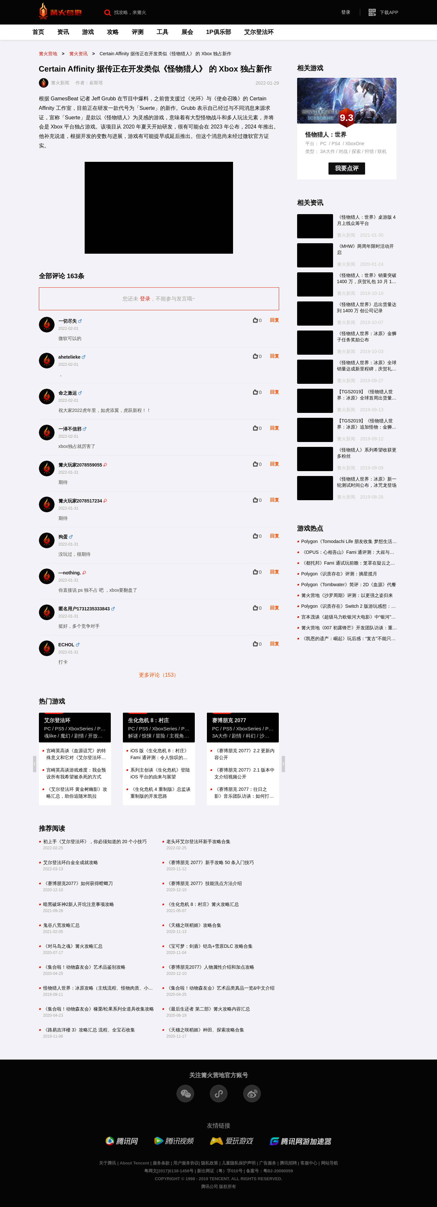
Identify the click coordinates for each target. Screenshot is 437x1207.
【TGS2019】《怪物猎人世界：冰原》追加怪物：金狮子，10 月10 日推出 (365, 424)
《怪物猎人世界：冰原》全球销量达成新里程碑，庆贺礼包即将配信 (366, 366)
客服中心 (308, 1163)
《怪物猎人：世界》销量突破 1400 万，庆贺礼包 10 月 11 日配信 (366, 279)
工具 (162, 32)
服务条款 (161, 1163)
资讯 (63, 32)
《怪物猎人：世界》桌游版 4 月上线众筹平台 (366, 220)
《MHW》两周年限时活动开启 (365, 249)
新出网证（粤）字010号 (220, 1170)
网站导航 (329, 1163)
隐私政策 (209, 1163)
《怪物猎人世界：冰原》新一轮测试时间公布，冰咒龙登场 (366, 482)
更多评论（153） (159, 675)
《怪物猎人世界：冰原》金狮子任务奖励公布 (366, 337)
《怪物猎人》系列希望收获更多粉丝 (366, 453)
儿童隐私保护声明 (239, 1163)
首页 (38, 32)
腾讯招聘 (288, 1163)
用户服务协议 (186, 1163)
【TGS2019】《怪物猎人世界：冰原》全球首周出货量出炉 (366, 395)
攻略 (113, 32)
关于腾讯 (107, 1163)
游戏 (88, 32)
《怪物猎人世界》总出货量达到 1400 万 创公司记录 (366, 308)
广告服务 (267, 1163)
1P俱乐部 (218, 32)
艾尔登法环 (259, 32)
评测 (137, 32)
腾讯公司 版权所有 (218, 1186)
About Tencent (134, 1163)
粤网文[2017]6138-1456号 (169, 1170)
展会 (187, 32)
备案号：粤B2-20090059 (269, 1170)
